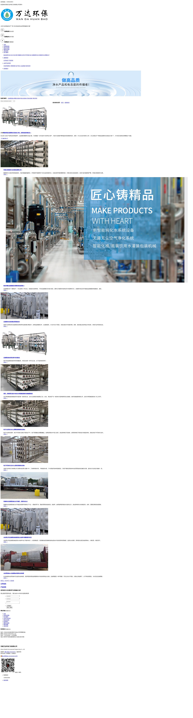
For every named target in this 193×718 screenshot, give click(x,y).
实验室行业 (42, 55)
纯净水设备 (6, 615)
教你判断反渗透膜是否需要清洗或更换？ (14, 285)
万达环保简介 (7, 65)
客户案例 (6, 617)
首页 (62, 102)
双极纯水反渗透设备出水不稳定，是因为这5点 (15, 501)
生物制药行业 (35, 55)
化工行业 (13, 55)
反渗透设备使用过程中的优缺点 (12, 357)
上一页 (4, 580)
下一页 (10, 580)
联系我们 (6, 621)
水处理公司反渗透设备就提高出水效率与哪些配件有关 (18, 537)
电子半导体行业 (27, 55)
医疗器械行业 (19, 55)
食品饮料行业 (7, 55)
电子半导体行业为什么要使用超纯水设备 (14, 465)
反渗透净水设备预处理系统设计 (12, 321)
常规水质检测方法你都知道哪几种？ (13, 169)
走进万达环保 (7, 618)
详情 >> (5, 174)
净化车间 (34, 98)
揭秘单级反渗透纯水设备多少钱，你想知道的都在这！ (17, 132)
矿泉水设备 (29, 98)
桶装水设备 (17, 98)
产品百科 (10, 60)
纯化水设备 (23, 98)
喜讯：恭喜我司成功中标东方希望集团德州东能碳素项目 (18, 393)
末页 (13, 580)
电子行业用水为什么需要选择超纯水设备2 (14, 429)
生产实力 (18, 65)
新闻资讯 (67, 102)
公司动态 (6, 60)
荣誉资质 (13, 65)
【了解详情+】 (4, 138)
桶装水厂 (47, 55)
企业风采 (23, 65)
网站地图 (6, 625)
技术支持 (28, 65)
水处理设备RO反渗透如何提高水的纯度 (14, 573)
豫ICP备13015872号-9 (10, 652)
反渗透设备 (11, 98)
